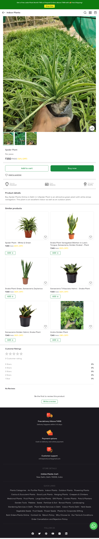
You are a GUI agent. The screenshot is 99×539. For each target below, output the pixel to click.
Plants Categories (18, 490)
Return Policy (48, 515)
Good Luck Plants (45, 494)
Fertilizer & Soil (50, 503)
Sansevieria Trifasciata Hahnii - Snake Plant (70, 289)
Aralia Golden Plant (59, 332)
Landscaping (78, 503)
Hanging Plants (61, 494)
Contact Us (36, 515)
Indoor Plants (51, 490)
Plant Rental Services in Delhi (47, 507)
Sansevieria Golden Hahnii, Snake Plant (23, 332)
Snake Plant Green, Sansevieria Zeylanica (24, 289)
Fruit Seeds (38, 511)
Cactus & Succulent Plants (23, 494)
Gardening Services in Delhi (20, 507)
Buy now (72, 168)
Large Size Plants (43, 499)
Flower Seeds (50, 511)
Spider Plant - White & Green (18, 243)
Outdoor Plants (66, 490)
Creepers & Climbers (78, 494)
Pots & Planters (85, 499)
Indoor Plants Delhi (70, 507)
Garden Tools (21, 503)
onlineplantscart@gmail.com (49, 459)
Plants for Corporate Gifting (70, 511)
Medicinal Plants (14, 499)
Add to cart (27, 168)
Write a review (49, 401)
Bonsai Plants (65, 503)
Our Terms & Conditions (82, 515)
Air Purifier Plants (36, 490)
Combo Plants (70, 499)
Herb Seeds (86, 507)
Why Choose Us (63, 515)
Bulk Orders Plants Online (17, 515)
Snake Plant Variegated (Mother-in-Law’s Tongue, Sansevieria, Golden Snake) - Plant (69, 244)
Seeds (39, 503)
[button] (8, 138)
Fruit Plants (29, 499)
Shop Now (49, 6)
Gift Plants (57, 499)
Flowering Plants (81, 490)
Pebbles (31, 503)
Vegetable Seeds (23, 511)
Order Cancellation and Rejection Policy (49, 519)
